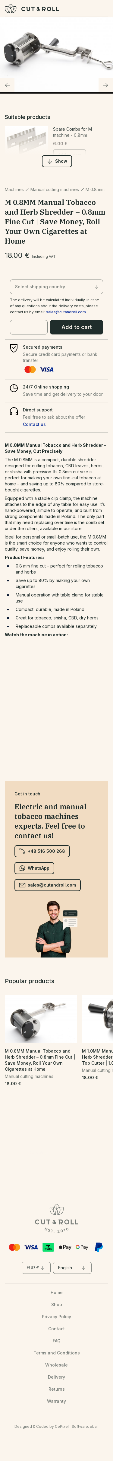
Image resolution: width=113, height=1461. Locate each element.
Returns (57, 1389)
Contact (56, 1328)
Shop (56, 1304)
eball (94, 1426)
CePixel (62, 1426)
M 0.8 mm (95, 189)
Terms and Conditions (56, 1352)
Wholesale (56, 1364)
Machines (14, 189)
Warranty (56, 1401)
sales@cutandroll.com (66, 312)
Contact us (34, 424)
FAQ (57, 1340)
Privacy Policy (56, 1316)
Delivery (56, 1376)
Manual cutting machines (54, 189)
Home (57, 1292)
